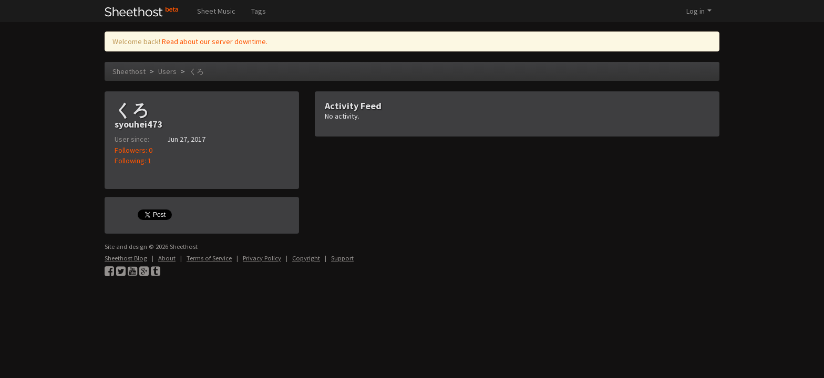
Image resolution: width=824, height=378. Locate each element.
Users (167, 71)
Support (342, 258)
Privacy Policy (262, 258)
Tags (258, 11)
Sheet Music (216, 11)
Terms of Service (209, 258)
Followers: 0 (133, 150)
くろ (196, 71)
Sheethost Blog (126, 258)
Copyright (306, 258)
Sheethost (129, 71)
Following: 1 (133, 160)
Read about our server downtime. (214, 41)
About (167, 258)
